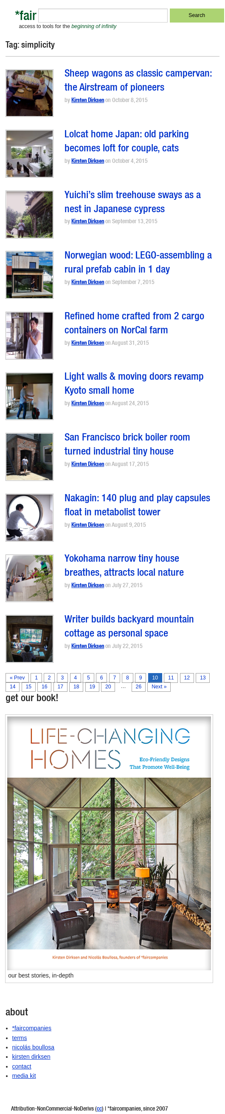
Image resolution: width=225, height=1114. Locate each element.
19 (92, 687)
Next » (159, 687)
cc (99, 1109)
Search (196, 15)
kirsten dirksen (31, 1056)
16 (45, 687)
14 (13, 687)
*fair (26, 17)
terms (19, 1037)
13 (203, 678)
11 (171, 678)
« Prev (17, 678)
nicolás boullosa (33, 1047)
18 (76, 687)
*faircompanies (32, 1028)
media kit (24, 1075)
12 (187, 678)
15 (28, 687)
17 (60, 687)
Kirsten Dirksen (87, 101)
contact (21, 1066)
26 (139, 687)
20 (108, 687)
